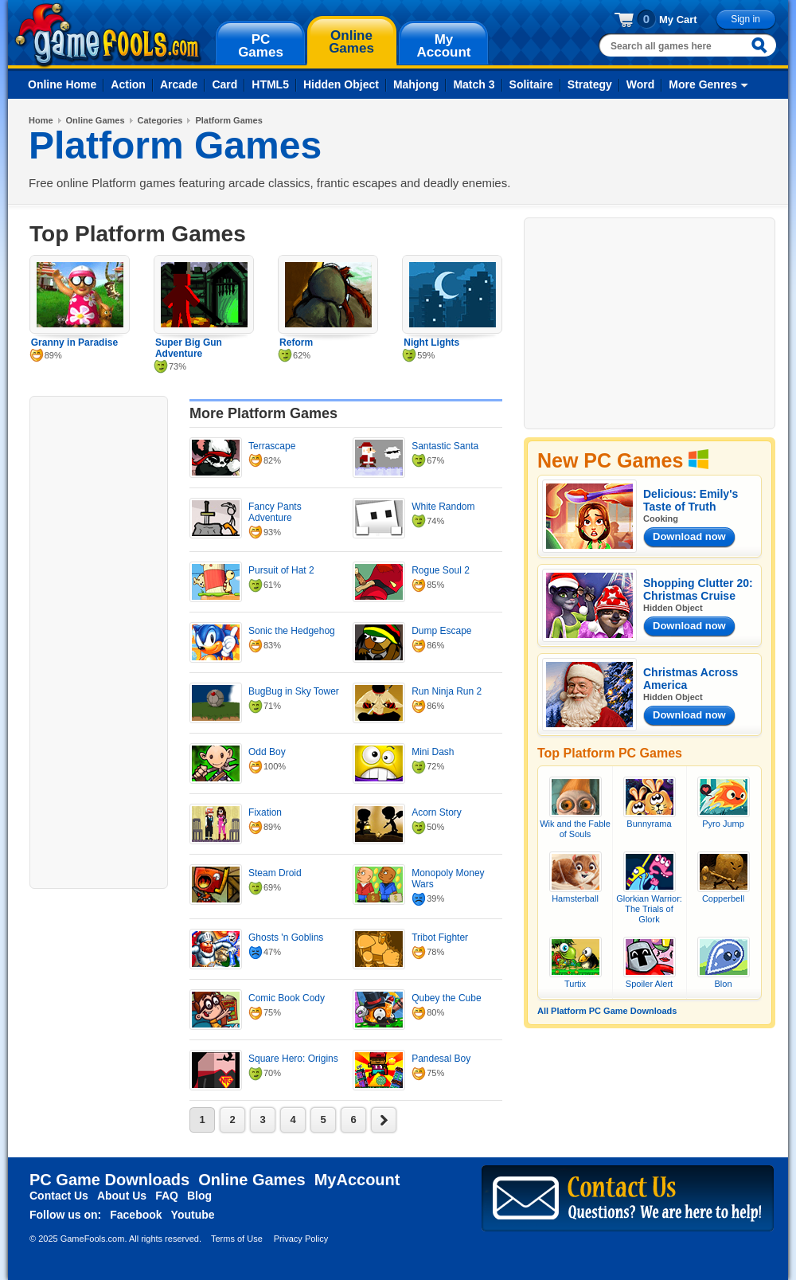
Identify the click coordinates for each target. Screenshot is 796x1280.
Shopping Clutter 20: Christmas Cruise (698, 589)
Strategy (590, 84)
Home (41, 120)
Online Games (95, 120)
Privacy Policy (301, 1238)
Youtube (193, 1214)
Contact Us (58, 1195)
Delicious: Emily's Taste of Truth (690, 500)
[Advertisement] (98, 640)
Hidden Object (341, 84)
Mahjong (416, 84)
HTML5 (270, 84)
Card (224, 84)
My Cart (678, 19)
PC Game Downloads (109, 1179)
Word (640, 84)
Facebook (136, 1214)
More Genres (703, 84)
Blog (199, 1195)
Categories (160, 120)
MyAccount (357, 1179)
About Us (121, 1195)
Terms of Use (237, 1238)
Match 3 (473, 84)
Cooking (660, 518)
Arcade (178, 84)
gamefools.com (108, 35)
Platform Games (228, 120)
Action (128, 84)
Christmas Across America (690, 678)
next (383, 1120)
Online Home (62, 84)
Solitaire (531, 84)
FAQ (166, 1195)
